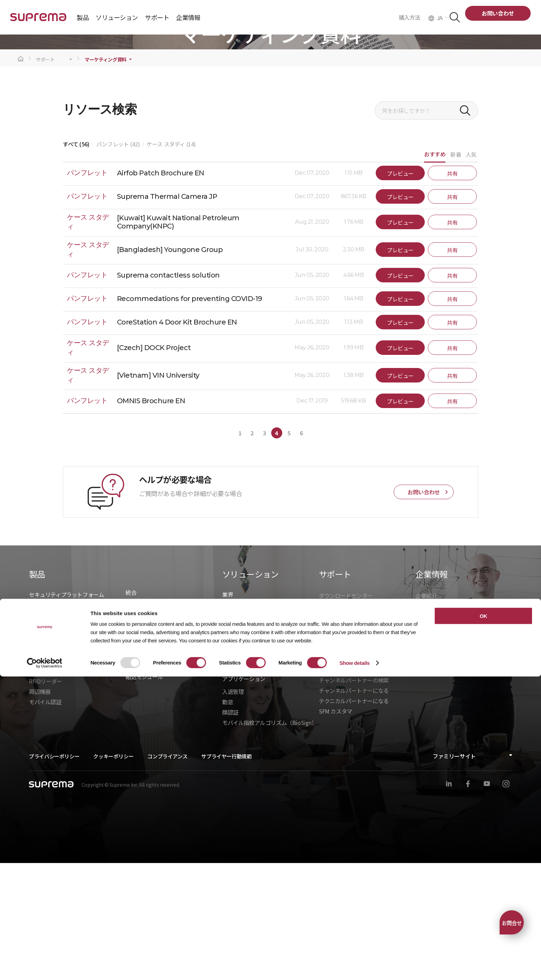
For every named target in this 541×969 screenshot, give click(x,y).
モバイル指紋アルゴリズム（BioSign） (269, 828)
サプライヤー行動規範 (226, 862)
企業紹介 (426, 701)
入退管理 (233, 797)
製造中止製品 (335, 732)
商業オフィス (238, 744)
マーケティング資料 (106, 165)
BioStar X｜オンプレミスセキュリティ (75, 713)
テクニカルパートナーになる (354, 807)
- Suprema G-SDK (147, 742)
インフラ (233, 754)
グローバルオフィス (439, 743)
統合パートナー (144, 711)
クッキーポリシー (113, 862)
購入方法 (411, 17)
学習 (324, 722)
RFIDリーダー (45, 787)
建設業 (230, 713)
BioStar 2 (40, 734)
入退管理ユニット (50, 766)
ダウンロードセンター (346, 701)
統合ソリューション (150, 721)
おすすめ (434, 260)
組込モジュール (144, 782)
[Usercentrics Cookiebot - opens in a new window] (44, 955)
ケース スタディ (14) (171, 250)
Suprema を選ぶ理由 (440, 712)
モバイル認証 (45, 808)
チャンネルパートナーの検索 (354, 786)
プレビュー (400, 279)
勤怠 (227, 808)
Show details (355, 955)
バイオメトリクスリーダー (61, 777)
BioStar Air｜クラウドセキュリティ (71, 723)
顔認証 (230, 818)
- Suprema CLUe (145, 763)
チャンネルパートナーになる (354, 796)
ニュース (425, 722)
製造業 (230, 765)
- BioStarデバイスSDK (152, 752)
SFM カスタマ (335, 817)
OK (483, 908)
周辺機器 (39, 797)
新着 (455, 260)
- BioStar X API (143, 732)
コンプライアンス (167, 862)
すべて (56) (76, 250)
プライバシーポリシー (54, 862)
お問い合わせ (498, 13)
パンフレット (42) (118, 250)
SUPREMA (38, 20)
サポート (45, 165)
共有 (452, 279)
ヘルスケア (235, 734)
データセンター (241, 723)
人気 (471, 260)
